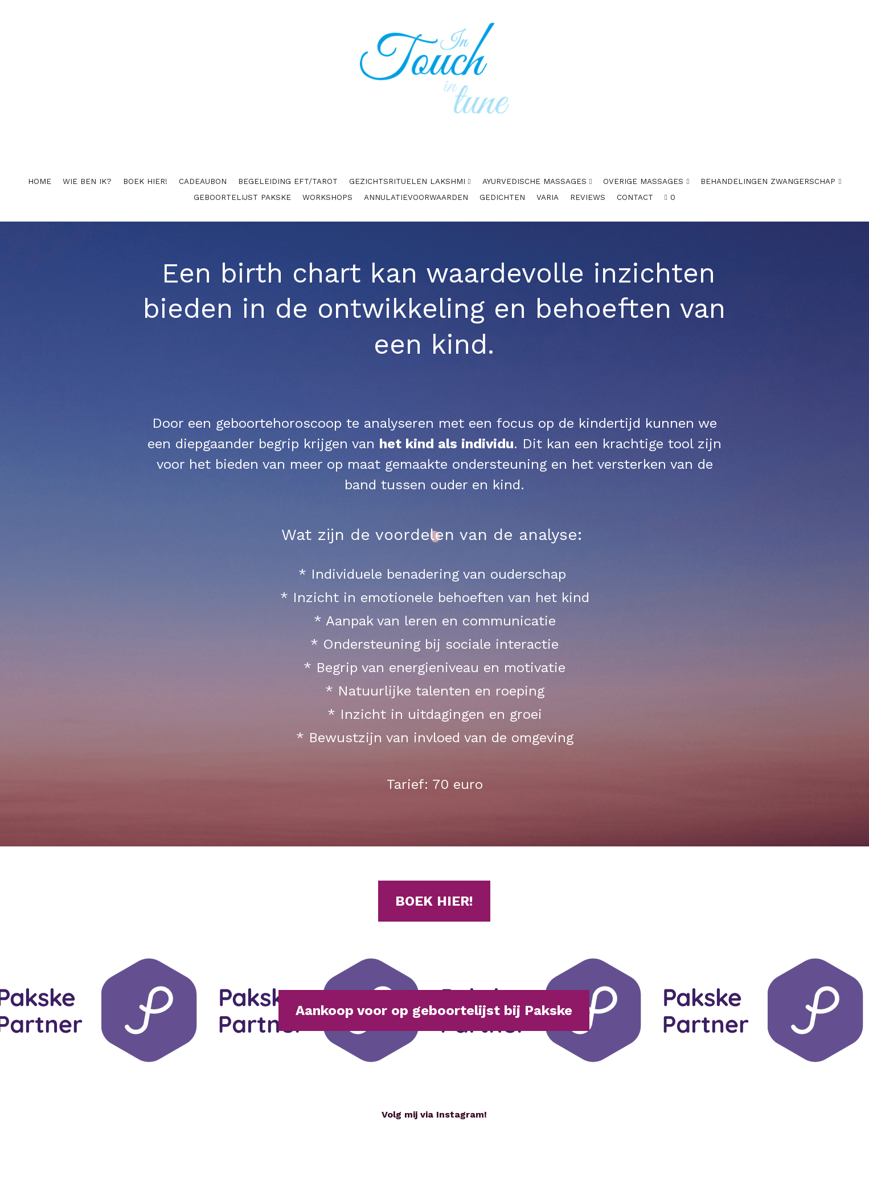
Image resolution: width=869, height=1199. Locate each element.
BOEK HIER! (434, 886)
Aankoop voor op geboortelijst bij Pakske (434, 996)
